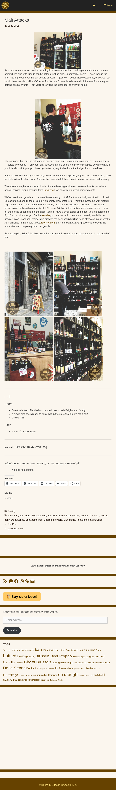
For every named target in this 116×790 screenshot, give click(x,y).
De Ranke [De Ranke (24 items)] (32, 668)
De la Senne (17, 520)
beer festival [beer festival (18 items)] (47, 650)
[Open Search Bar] (94, 5)
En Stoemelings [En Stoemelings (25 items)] (64, 668)
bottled (51, 515)
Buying (11, 511)
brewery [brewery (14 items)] (31, 656)
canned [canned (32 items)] (100, 656)
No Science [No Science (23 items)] (51, 675)
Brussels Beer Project (67, 515)
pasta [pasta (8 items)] (87, 675)
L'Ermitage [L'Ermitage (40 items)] (10, 675)
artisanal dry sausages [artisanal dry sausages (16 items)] (23, 650)
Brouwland (49, 190)
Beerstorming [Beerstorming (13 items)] (72, 650)
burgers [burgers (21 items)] (90, 656)
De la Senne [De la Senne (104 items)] (14, 668)
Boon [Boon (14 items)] (98, 650)
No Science (82, 520)
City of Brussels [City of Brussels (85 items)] (37, 662)
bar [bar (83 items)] (38, 649)
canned (85, 515)
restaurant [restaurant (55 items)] (97, 675)
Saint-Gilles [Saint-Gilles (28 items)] (10, 679)
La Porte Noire (16, 528)
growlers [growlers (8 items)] (77, 669)
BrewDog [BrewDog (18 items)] (22, 656)
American (13, 515)
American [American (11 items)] (7, 650)
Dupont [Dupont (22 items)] (43, 668)
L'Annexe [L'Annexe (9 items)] (97, 669)
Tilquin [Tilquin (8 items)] (60, 680)
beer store (24, 515)
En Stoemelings (34, 520)
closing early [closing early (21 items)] (59, 662)
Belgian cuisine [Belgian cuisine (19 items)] (87, 650)
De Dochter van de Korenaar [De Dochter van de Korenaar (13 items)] (96, 663)
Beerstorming (47, 222)
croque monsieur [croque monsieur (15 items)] (74, 662)
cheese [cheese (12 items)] (20, 663)
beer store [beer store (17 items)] (60, 650)
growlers (57, 520)
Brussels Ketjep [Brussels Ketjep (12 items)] (78, 657)
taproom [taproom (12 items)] (45, 680)
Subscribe (12, 630)
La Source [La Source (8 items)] (28, 675)
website (46, 215)
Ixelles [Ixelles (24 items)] (90, 668)
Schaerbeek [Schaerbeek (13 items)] (35, 680)
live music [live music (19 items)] (38, 675)
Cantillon (94, 515)
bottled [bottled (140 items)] (9, 655)
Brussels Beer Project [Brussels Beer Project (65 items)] (53, 656)
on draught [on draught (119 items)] (68, 674)
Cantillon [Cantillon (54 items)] (9, 662)
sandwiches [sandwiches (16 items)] (24, 679)
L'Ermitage (69, 520)
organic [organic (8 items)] (81, 675)
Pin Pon (12, 524)
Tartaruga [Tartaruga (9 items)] (53, 680)
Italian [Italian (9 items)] (83, 669)
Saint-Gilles (96, 520)
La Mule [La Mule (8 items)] (21, 675)
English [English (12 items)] (51, 669)
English (48, 520)
